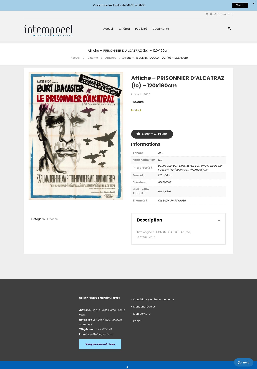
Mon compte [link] (223, 14)
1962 (161, 153)
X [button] (253, 3)
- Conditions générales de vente (152, 299)
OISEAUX (163, 200)
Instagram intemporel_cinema (100, 344)
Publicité (141, 29)
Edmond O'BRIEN (206, 166)
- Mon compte (140, 314)
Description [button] (149, 220)
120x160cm (165, 175)
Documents (160, 29)
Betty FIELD (165, 166)
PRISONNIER (178, 200)
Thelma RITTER (198, 169)
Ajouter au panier (154, 134)
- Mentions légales (143, 306)
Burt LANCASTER (183, 166)
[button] (229, 29)
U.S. (160, 160)
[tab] (178, 220)
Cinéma (124, 29)
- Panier (136, 321)
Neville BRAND (179, 169)
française (164, 191)
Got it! (240, 5)
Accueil (108, 29)
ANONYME (164, 182)
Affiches (110, 58)
